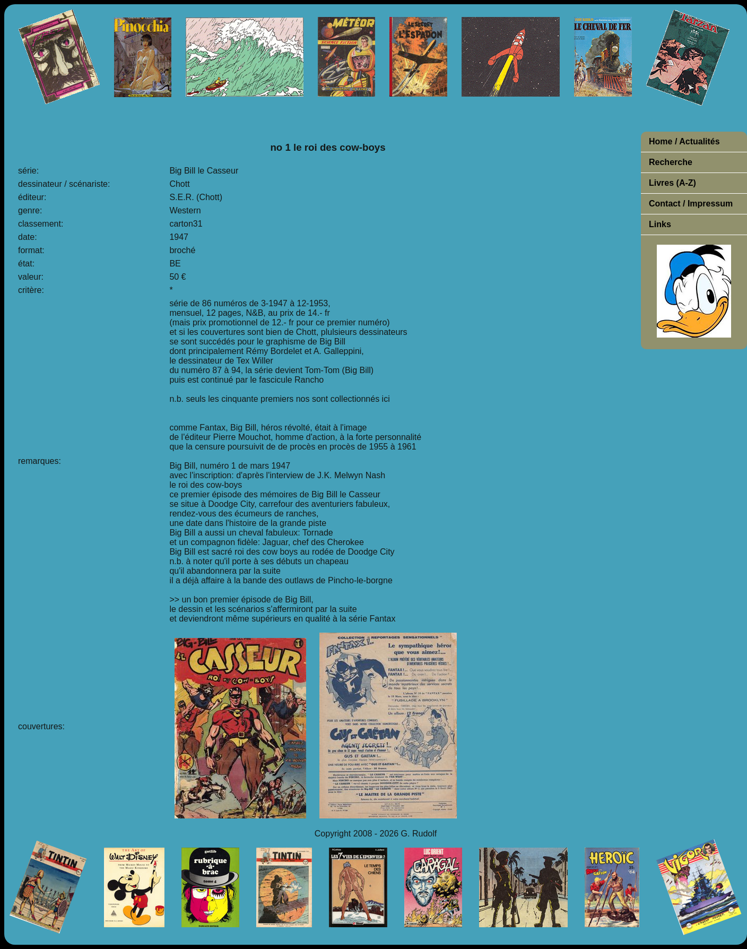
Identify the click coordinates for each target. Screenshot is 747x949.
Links (660, 224)
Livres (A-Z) (672, 182)
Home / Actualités (684, 141)
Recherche (670, 162)
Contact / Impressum (691, 203)
